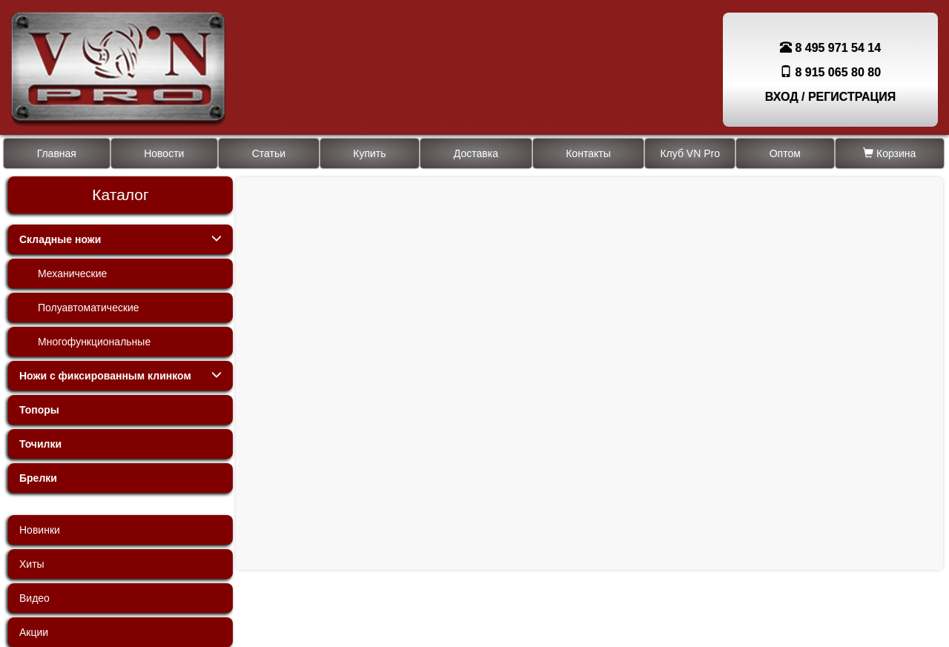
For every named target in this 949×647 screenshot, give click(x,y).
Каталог (120, 194)
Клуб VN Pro (690, 153)
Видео (34, 598)
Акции (33, 632)
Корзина (889, 153)
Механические (72, 273)
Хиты (31, 564)
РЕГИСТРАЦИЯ (852, 96)
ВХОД (781, 96)
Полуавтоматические (88, 307)
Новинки (39, 530)
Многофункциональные (94, 342)
